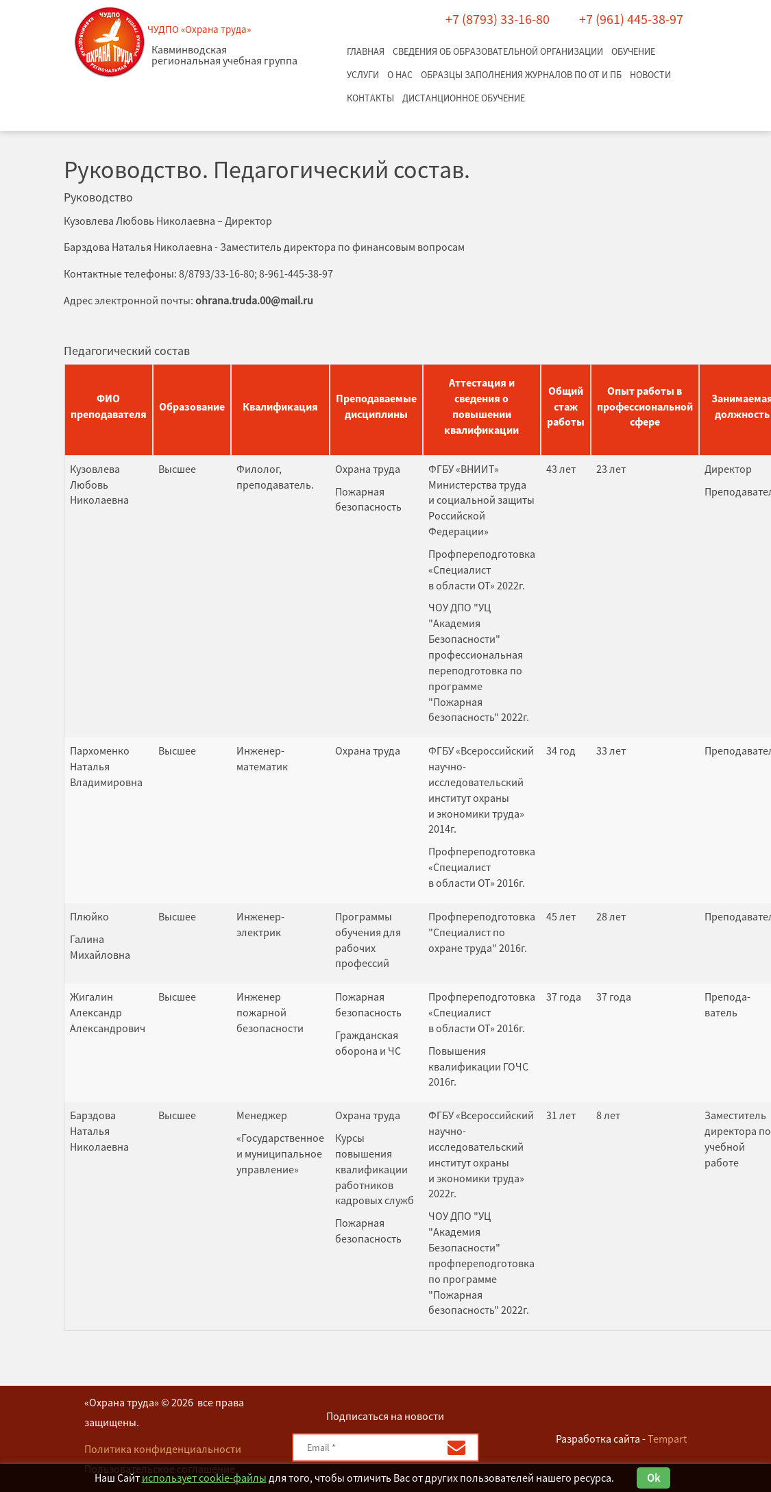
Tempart (667, 1438)
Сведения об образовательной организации (498, 51)
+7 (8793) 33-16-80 (497, 18)
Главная (365, 51)
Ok (653, 1477)
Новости (650, 75)
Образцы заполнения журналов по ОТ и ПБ (521, 75)
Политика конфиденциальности (162, 1449)
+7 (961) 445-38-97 (631, 18)
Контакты (370, 98)
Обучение (633, 51)
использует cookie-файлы (204, 1477)
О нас (400, 75)
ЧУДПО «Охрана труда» (199, 29)
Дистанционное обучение (463, 98)
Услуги (363, 75)
